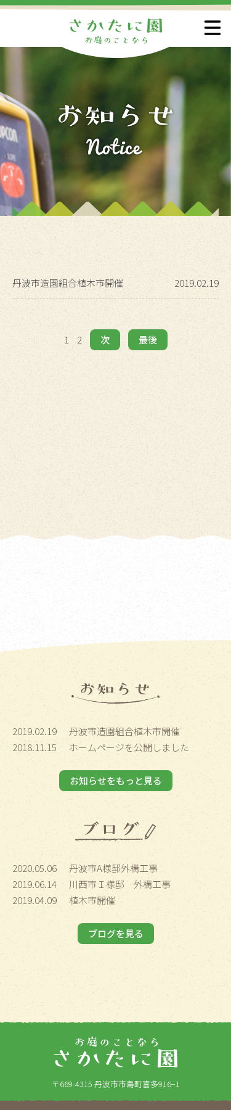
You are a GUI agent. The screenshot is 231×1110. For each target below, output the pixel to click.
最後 (148, 339)
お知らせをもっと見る (116, 780)
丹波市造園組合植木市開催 (67, 282)
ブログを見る (116, 933)
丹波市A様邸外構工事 (113, 867)
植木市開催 (92, 900)
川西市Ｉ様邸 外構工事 (120, 884)
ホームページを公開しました (129, 747)
